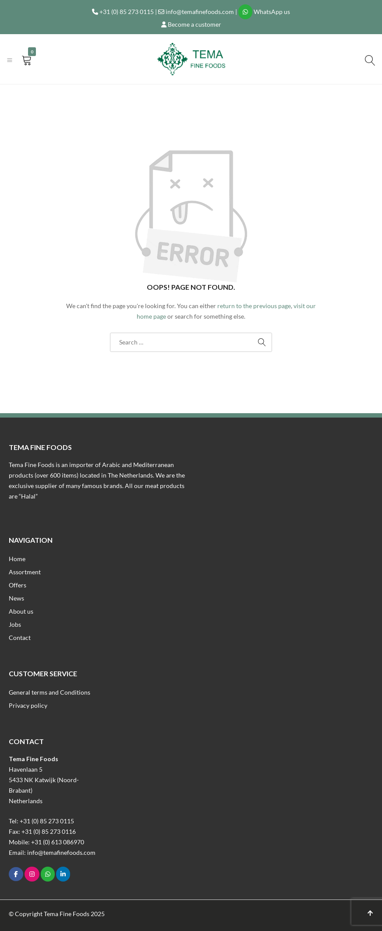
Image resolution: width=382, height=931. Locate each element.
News (16, 598)
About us (21, 611)
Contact (20, 637)
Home (17, 558)
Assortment (25, 572)
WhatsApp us (272, 11)
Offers (17, 585)
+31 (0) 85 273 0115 (126, 11)
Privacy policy (28, 705)
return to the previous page (254, 305)
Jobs (15, 624)
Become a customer (194, 24)
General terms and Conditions (49, 692)
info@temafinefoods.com (200, 11)
